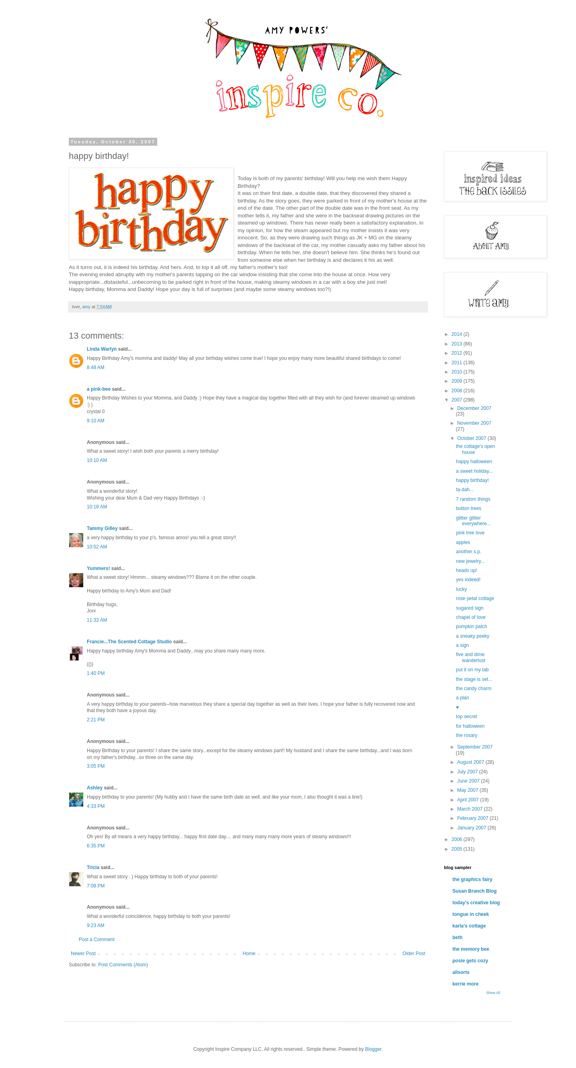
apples (463, 542)
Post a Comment (96, 939)
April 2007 (468, 800)
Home (249, 953)
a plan (462, 698)
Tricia (93, 867)
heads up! (466, 570)
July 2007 (468, 772)
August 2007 (471, 762)
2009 (458, 381)
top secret (466, 716)
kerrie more (465, 984)
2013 (458, 344)
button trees (468, 508)
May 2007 (468, 790)
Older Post (413, 953)
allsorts (461, 972)
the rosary (466, 735)
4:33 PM (96, 806)
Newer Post (83, 953)
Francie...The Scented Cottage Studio (129, 641)
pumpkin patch (471, 626)
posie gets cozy (470, 961)
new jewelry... (470, 561)
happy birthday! (472, 480)
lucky (461, 589)
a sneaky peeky (472, 636)
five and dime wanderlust (470, 657)
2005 (458, 849)
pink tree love (470, 533)
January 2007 (472, 828)
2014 (458, 334)
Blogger (373, 1049)
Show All (493, 993)
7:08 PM (96, 886)
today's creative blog (476, 902)
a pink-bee (98, 389)
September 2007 (475, 747)
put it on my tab (472, 670)
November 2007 (474, 423)
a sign (462, 645)
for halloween (470, 726)
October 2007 (472, 438)
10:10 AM (97, 460)
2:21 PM (96, 720)
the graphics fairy (472, 879)
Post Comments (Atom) (123, 965)
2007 (458, 400)
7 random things (473, 499)
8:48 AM (95, 367)
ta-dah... (465, 489)
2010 (458, 372)
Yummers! (98, 568)
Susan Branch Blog (474, 891)
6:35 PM (96, 846)
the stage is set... (474, 679)
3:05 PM (96, 766)
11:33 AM (97, 620)
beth (457, 937)
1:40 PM (96, 673)
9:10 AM (95, 421)
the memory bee (470, 949)
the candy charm (474, 688)
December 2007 (474, 408)
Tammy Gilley (102, 528)
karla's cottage (469, 926)
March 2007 (470, 809)
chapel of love (471, 617)
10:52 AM (97, 547)
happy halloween (474, 461)
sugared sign (470, 608)
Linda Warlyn (102, 349)
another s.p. (468, 551)
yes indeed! (468, 579)
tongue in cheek (470, 914)
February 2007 (473, 818)
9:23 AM (95, 925)
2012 (458, 353)
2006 (458, 839)
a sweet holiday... (474, 471)
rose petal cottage (475, 598)
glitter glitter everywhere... (473, 520)
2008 (458, 390)
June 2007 (469, 781)
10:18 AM (97, 507)
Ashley (94, 788)
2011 (458, 362)
